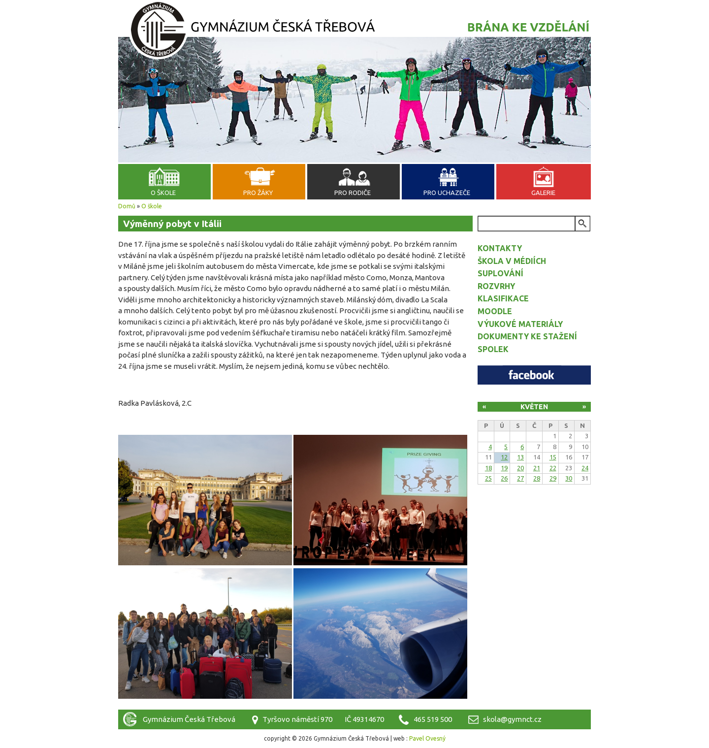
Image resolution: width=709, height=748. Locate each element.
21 (536, 467)
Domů (126, 206)
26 (504, 478)
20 (520, 467)
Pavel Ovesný (427, 738)
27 (520, 478)
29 (552, 478)
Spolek (493, 349)
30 (568, 478)
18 (488, 467)
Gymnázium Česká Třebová (354, 32)
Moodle (495, 311)
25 (488, 478)
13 (520, 457)
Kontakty (500, 248)
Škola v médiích (512, 261)
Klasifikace (503, 298)
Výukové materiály (520, 324)
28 (536, 478)
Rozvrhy (496, 286)
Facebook (534, 375)
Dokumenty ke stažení (527, 336)
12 (504, 457)
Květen (534, 407)
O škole (163, 192)
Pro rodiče (352, 192)
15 (552, 457)
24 (584, 467)
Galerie (543, 192)
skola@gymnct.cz (512, 719)
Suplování (500, 273)
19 (504, 467)
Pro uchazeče (446, 192)
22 (552, 467)
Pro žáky (258, 192)
